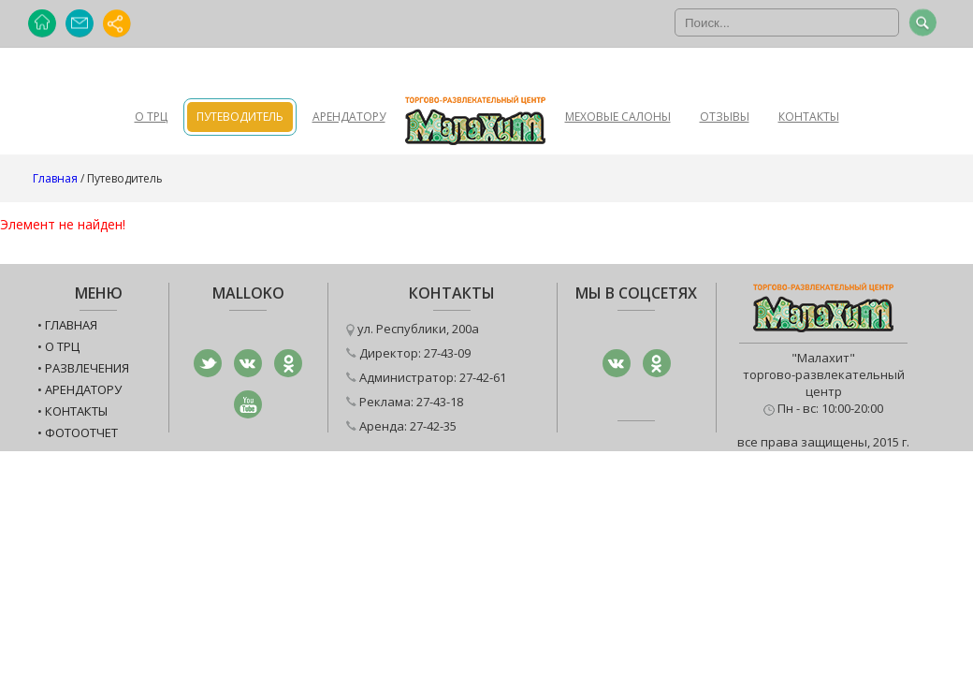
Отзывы (724, 117)
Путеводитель (239, 117)
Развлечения (87, 367)
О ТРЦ (151, 117)
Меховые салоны (618, 117)
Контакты (808, 117)
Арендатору (348, 117)
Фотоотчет (81, 432)
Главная (55, 178)
